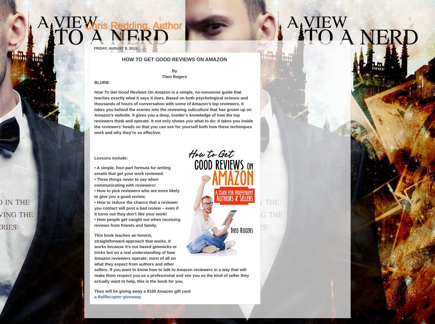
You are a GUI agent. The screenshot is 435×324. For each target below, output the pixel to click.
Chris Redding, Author (133, 25)
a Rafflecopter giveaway (117, 297)
